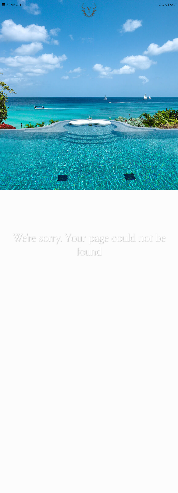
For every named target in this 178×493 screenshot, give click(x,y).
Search (11, 4)
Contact (168, 4)
